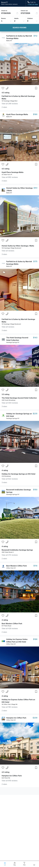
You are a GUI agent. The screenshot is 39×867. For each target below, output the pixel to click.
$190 (35, 114)
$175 (35, 261)
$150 (35, 489)
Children (30, 18)
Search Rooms (19, 28)
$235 (35, 413)
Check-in (4, 10)
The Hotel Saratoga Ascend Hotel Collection (19, 398)
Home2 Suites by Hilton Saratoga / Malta (18, 246)
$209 (35, 718)
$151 (35, 188)
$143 (35, 337)
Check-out (24, 10)
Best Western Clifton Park (16, 566)
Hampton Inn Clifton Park (16, 718)
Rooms (3, 18)
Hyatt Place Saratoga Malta (17, 114)
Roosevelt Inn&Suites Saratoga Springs (17, 550)
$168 (35, 639)
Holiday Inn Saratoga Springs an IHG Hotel (18, 474)
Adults (16, 18)
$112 (35, 36)
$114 (35, 566)
